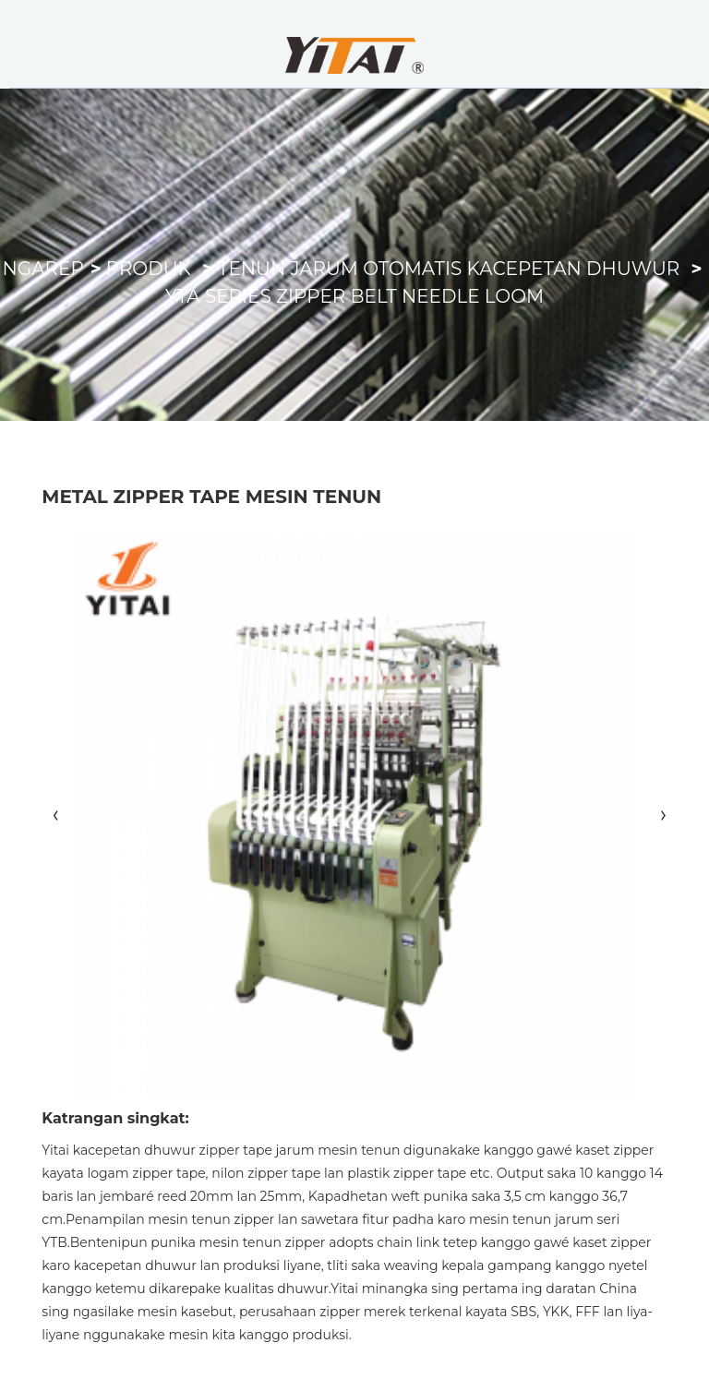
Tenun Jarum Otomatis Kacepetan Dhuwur (448, 269)
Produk (148, 269)
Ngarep (43, 269)
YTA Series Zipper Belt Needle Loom (354, 296)
